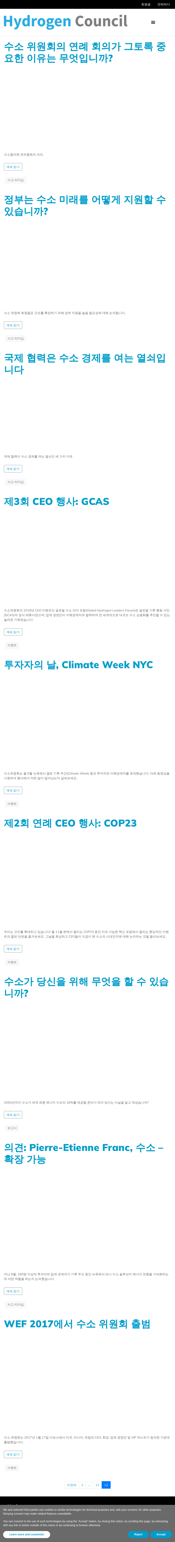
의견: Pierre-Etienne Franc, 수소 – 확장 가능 (83, 1153)
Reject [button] (138, 1534)
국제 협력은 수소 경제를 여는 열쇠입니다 (85, 364)
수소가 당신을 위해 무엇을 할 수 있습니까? (86, 987)
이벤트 (12, 645)
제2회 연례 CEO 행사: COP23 (70, 823)
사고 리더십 (15, 180)
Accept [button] (161, 1534)
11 (97, 1485)
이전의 (71, 1485)
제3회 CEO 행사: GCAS (56, 501)
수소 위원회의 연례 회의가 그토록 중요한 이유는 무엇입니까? (85, 52)
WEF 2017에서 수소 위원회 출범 (77, 1324)
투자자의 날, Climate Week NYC (78, 664)
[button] (153, 22)
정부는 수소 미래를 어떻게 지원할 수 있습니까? (85, 205)
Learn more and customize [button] (26, 1534)
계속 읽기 (13, 167)
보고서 (12, 1128)
